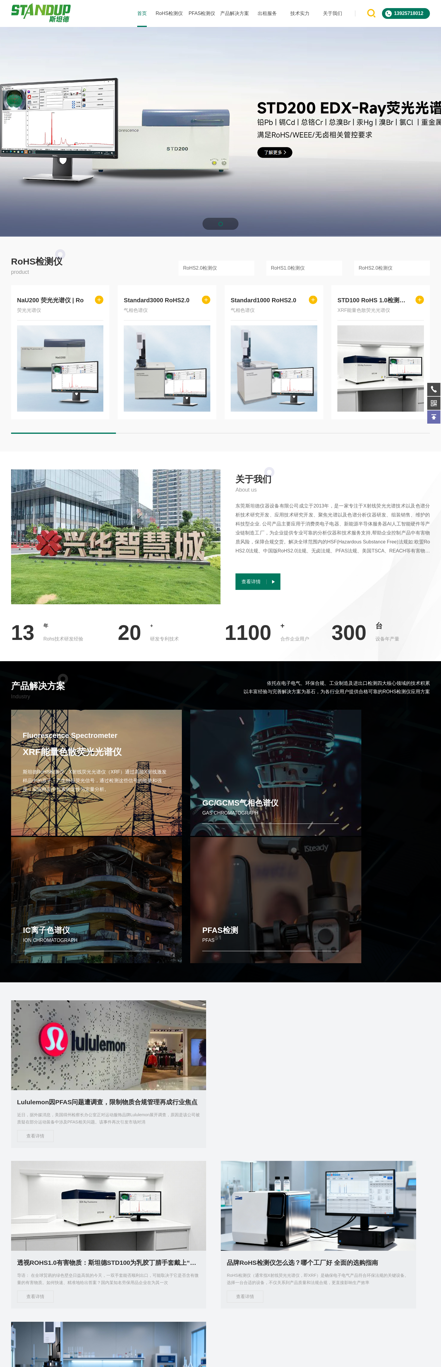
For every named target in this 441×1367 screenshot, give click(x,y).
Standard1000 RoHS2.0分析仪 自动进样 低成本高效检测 (76, 1145)
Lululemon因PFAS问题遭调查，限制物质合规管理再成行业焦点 (76, 982)
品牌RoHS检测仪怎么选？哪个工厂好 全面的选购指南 (365, 982)
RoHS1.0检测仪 (288, 268)
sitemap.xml (318, 1357)
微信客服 (393, 1251)
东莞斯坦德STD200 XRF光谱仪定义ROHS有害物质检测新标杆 (365, 1145)
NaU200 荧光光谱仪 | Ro (50, 300)
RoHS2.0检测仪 (200, 268)
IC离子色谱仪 (260, 811)
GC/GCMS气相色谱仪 (168, 811)
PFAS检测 (361, 811)
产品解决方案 (234, 13)
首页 (142, 13)
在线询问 (332, 1251)
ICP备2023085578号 (285, 1357)
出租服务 (267, 13)
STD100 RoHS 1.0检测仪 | (372, 300)
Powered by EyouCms (241, 1357)
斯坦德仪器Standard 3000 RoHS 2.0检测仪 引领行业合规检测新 (220, 1145)
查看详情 (35, 1016)
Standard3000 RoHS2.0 (156, 300)
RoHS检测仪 (169, 13)
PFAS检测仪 (201, 13)
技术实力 (299, 13)
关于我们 (332, 13)
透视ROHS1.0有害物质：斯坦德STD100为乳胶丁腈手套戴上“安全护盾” (220, 982)
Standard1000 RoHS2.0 (263, 300)
